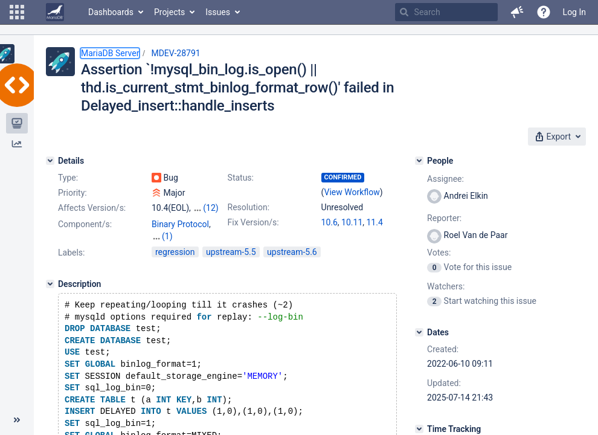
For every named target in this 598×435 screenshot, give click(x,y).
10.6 (329, 222)
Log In (574, 12)
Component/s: (85, 224)
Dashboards (110, 12)
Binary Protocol (180, 224)
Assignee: (445, 179)
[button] (17, 12)
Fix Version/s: (253, 222)
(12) (210, 208)
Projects (169, 12)
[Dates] (419, 332)
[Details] (50, 160)
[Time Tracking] (419, 429)
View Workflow (352, 192)
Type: (68, 177)
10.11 (351, 222)
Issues (217, 12)
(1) (167, 236)
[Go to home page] (55, 12)
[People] (419, 160)
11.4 (375, 222)
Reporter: (444, 218)
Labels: (71, 252)
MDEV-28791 (175, 53)
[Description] (50, 284)
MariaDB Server (110, 53)
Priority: (72, 193)
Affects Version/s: (92, 208)
